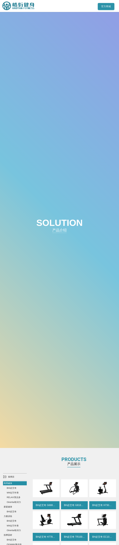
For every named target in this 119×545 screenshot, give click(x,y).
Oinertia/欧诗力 (14, 502)
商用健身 (8, 483)
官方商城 (106, 6)
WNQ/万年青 (13, 492)
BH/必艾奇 (11, 488)
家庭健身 (8, 507)
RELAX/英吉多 (13, 497)
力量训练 (8, 516)
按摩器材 (8, 535)
